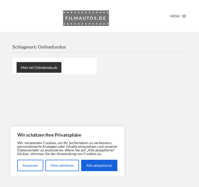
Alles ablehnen (62, 165)
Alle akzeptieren (99, 165)
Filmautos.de (85, 18)
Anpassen (30, 165)
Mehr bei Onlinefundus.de (39, 67)
